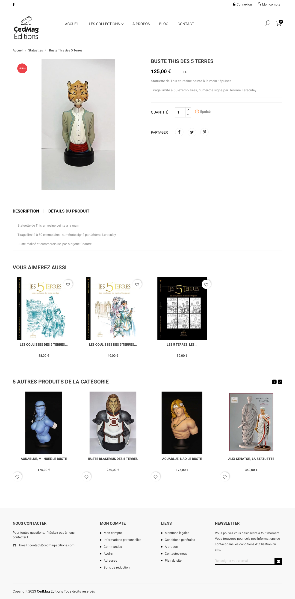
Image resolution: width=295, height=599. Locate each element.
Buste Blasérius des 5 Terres (113, 459)
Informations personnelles (122, 540)
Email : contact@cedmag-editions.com (46, 545)
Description (26, 211)
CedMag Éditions (50, 591)
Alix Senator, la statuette (251, 459)
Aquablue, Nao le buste (182, 459)
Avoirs (108, 554)
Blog (163, 24)
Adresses (110, 561)
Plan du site (173, 561)
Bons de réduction (117, 567)
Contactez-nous (176, 554)
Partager (179, 132)
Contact (185, 24)
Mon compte (113, 523)
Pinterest (204, 132)
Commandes (113, 547)
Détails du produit (68, 211)
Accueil (72, 24)
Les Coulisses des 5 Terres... (44, 345)
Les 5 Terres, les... (182, 345)
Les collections (105, 24)
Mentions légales (177, 533)
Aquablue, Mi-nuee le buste (44, 459)
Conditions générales (180, 540)
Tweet (192, 132)
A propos (141, 24)
